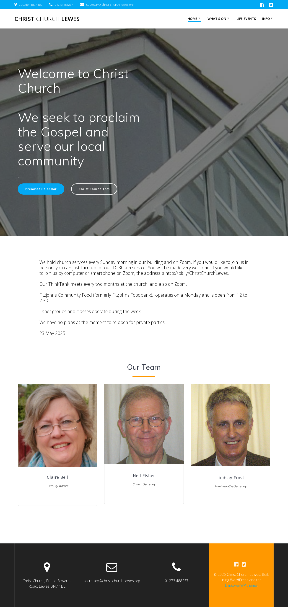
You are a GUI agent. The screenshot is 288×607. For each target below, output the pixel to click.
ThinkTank (58, 284)
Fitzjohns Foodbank (131, 295)
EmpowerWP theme (241, 585)
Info (266, 18)
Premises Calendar (42, 189)
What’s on (217, 18)
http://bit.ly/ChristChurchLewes (196, 273)
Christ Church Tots (97, 189)
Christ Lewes (47, 19)
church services (72, 262)
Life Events (246, 18)
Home (192, 18)
